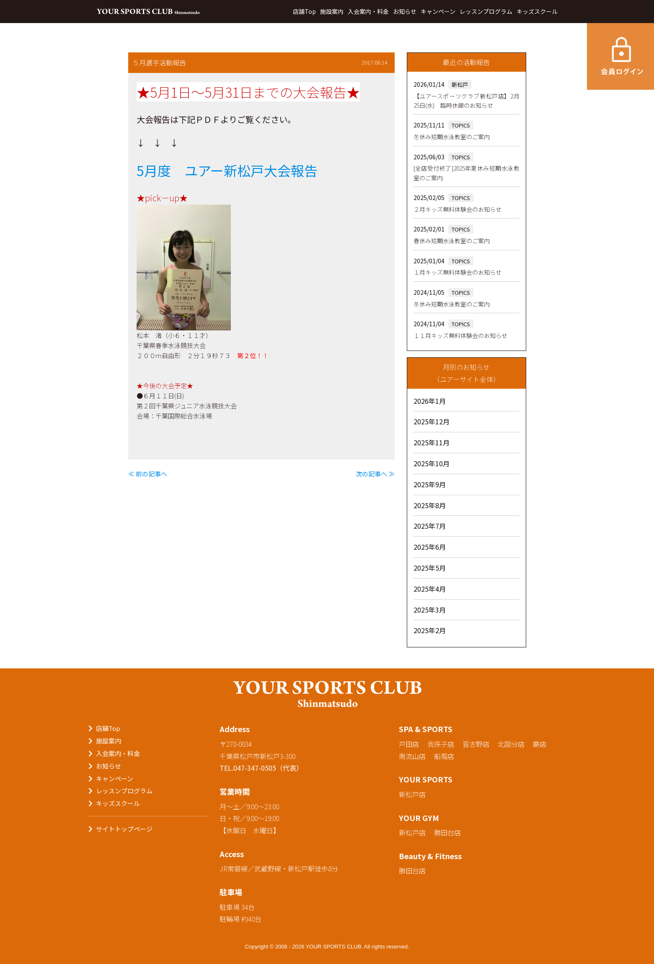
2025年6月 (430, 547)
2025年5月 (430, 568)
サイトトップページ (124, 828)
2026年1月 (430, 401)
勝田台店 (447, 832)
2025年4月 (430, 589)
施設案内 (332, 11)
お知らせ (404, 11)
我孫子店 (440, 744)
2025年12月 (432, 421)
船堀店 (444, 756)
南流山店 (412, 756)
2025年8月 (430, 505)
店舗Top (304, 11)
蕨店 (539, 744)
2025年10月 (432, 463)
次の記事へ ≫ (375, 473)
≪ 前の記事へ (147, 473)
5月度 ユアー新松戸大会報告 (227, 170)
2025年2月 (430, 630)
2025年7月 (430, 526)
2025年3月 (430, 610)
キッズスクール (537, 11)
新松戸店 (412, 794)
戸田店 (409, 744)
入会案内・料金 (368, 11)
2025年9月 (430, 484)
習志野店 (476, 744)
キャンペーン (438, 11)
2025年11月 (432, 442)
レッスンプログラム (486, 11)
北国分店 (511, 744)
